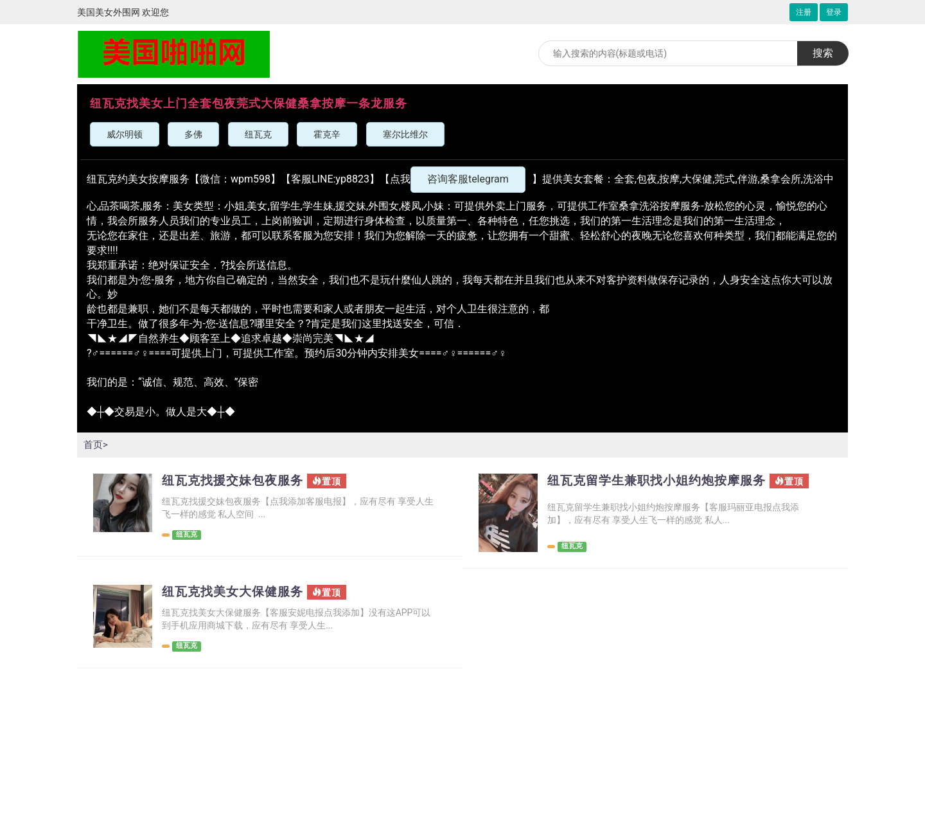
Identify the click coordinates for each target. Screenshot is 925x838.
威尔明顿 (125, 134)
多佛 (193, 134)
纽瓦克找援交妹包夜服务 (236, 481)
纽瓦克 (258, 134)
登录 (833, 12)
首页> (96, 444)
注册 (803, 12)
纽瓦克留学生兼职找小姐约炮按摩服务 (662, 481)
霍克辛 (326, 134)
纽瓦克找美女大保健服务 (236, 592)
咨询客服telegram (468, 179)
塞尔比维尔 (405, 134)
